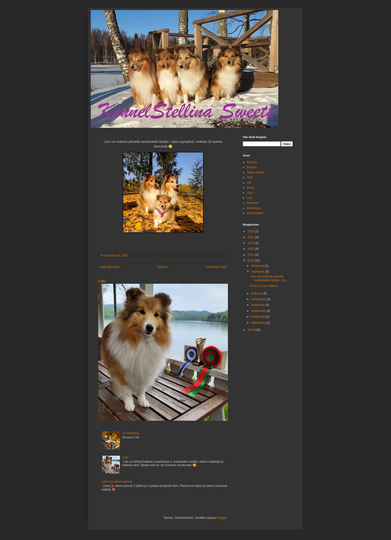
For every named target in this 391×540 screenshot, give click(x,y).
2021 (251, 255)
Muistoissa (254, 208)
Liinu (250, 192)
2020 (251, 260)
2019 (251, 330)
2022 (251, 249)
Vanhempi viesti (216, 267)
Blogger (222, 518)
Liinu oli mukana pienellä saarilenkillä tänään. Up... (269, 278)
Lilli (249, 182)
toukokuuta (259, 311)
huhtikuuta (258, 316)
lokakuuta (258, 266)
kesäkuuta (258, 305)
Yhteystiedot (255, 213)
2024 (251, 237)
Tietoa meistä (256, 172)
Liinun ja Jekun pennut (117, 481)
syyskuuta (258, 271)
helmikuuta (258, 322)
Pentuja (252, 162)
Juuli (250, 177)
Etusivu (162, 267)
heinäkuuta (259, 299)
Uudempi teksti (109, 267)
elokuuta (257, 293)
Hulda (250, 187)
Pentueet (253, 203)
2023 (251, 243)
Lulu (102, 281)
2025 (251, 231)
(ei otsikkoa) (130, 433)
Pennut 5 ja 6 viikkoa (264, 286)
